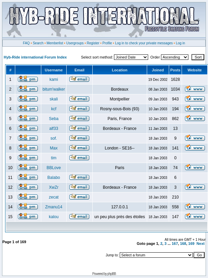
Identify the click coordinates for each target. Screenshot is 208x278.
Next (201, 243)
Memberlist (55, 43)
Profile (107, 43)
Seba (54, 118)
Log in (180, 43)
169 (191, 243)
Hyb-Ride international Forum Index (35, 57)
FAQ (26, 43)
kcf (53, 109)
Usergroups (75, 43)
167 (175, 243)
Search (38, 43)
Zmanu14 (53, 207)
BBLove (54, 167)
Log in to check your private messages (144, 43)
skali (54, 99)
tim (53, 158)
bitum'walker (54, 89)
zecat (54, 197)
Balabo (53, 177)
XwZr (54, 187)
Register (93, 43)
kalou (54, 216)
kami (53, 79)
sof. (53, 138)
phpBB (111, 274)
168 (183, 243)
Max (53, 148)
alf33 (53, 128)
